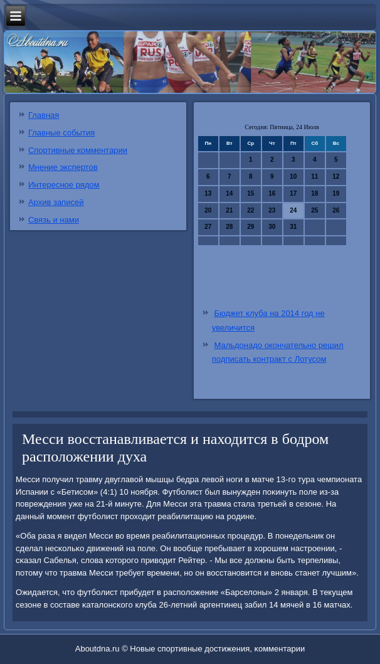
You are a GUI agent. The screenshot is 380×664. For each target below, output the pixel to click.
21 (229, 210)
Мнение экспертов (63, 167)
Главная (43, 115)
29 (250, 226)
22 (250, 210)
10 (293, 176)
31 (293, 226)
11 (314, 176)
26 (335, 210)
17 (293, 193)
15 (250, 193)
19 (335, 193)
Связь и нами (53, 219)
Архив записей (56, 202)
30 (271, 226)
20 (207, 210)
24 (293, 210)
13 (207, 193)
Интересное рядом (64, 184)
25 (314, 210)
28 (229, 226)
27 (207, 226)
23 (271, 210)
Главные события (61, 132)
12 (335, 176)
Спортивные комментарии (77, 150)
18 (314, 193)
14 (229, 193)
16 (271, 193)
